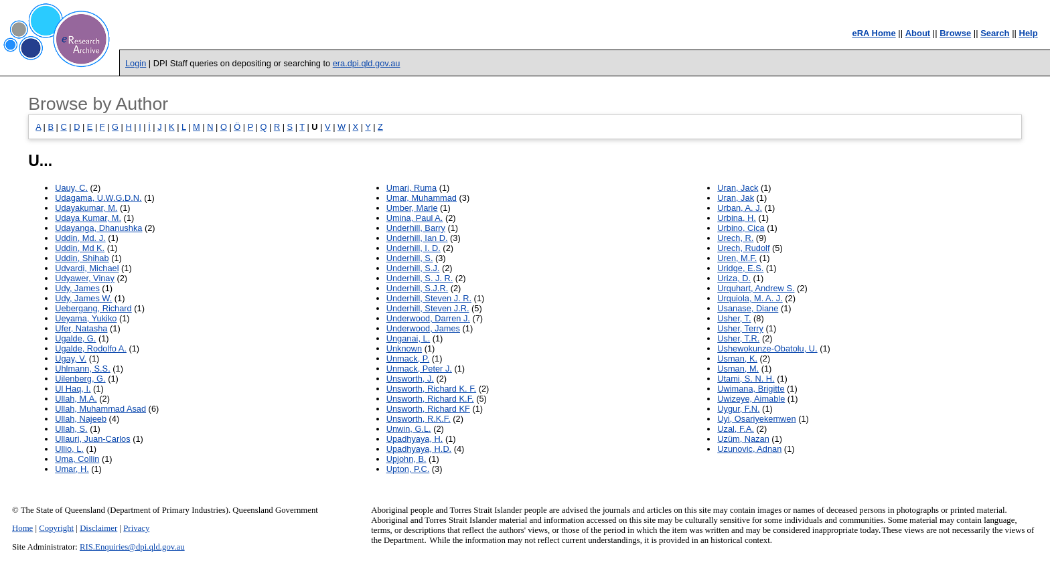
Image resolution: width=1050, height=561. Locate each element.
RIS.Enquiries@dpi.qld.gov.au (132, 547)
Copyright (56, 528)
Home (22, 528)
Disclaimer (98, 528)
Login (135, 63)
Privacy (136, 528)
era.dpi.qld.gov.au (366, 63)
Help (1028, 33)
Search (994, 33)
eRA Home (873, 33)
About (918, 33)
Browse (955, 33)
